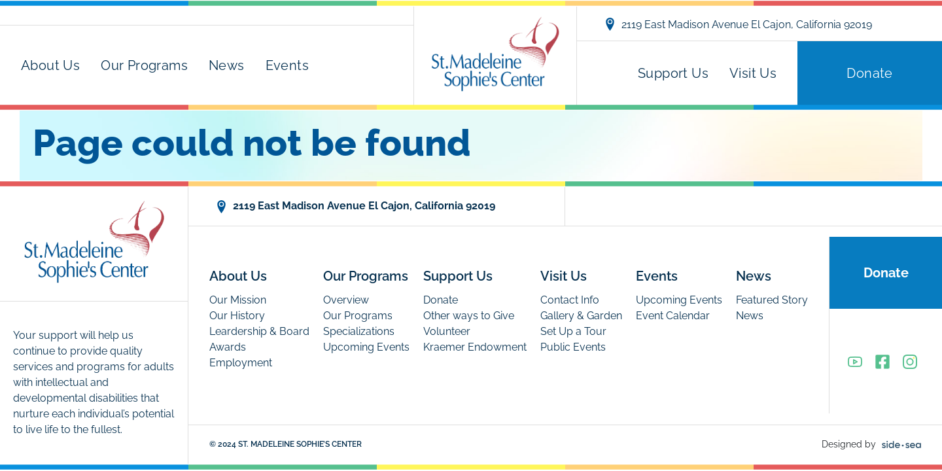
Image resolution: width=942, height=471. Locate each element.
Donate (869, 73)
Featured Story (772, 300)
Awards (227, 347)
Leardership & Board (259, 331)
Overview (346, 300)
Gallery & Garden (581, 315)
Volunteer (446, 331)
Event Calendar (673, 315)
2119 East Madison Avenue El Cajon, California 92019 (737, 24)
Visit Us (752, 73)
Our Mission (237, 300)
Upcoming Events (366, 347)
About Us (50, 65)
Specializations (358, 331)
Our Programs (144, 65)
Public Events (573, 347)
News (227, 65)
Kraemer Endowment (475, 347)
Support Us (673, 73)
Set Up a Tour (573, 331)
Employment (240, 363)
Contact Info (569, 300)
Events (287, 65)
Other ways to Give (468, 315)
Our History (237, 315)
